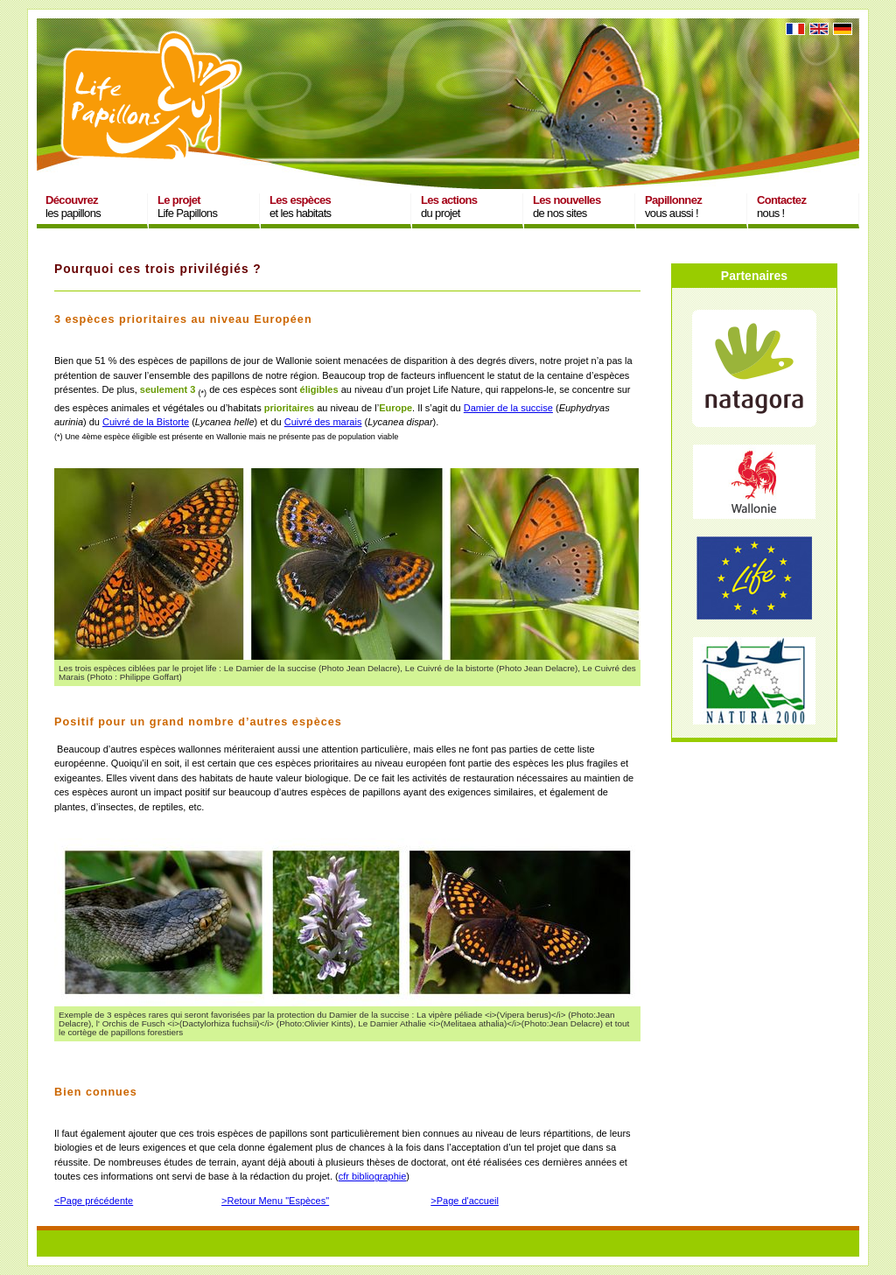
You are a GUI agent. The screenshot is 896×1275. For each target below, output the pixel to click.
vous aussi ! (673, 206)
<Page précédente (93, 1200)
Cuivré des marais (323, 422)
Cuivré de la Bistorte (145, 422)
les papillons (73, 206)
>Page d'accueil (464, 1200)
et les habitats (300, 206)
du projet (449, 206)
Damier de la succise (508, 408)
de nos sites (567, 206)
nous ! (781, 206)
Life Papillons (187, 206)
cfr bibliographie (373, 1176)
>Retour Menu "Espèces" (275, 1200)
